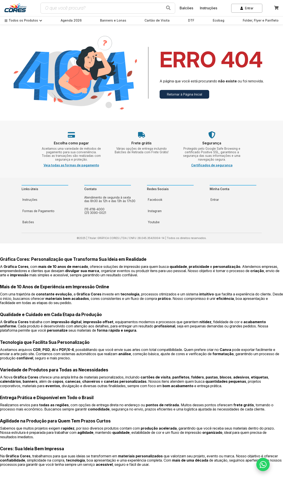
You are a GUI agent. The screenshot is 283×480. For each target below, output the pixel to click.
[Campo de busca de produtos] (102, 8)
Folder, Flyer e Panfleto (261, 20)
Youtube (154, 222)
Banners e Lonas (113, 20)
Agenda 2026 (71, 20)
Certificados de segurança (212, 165)
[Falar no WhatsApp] (263, 464)
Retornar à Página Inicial (184, 94)
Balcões (186, 8)
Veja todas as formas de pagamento (71, 165)
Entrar (246, 8)
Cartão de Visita (157, 20)
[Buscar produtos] (168, 8)
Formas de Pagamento (38, 211)
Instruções (208, 8)
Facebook (155, 199)
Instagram (155, 211)
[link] (15, 8)
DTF (191, 20)
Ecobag (218, 20)
